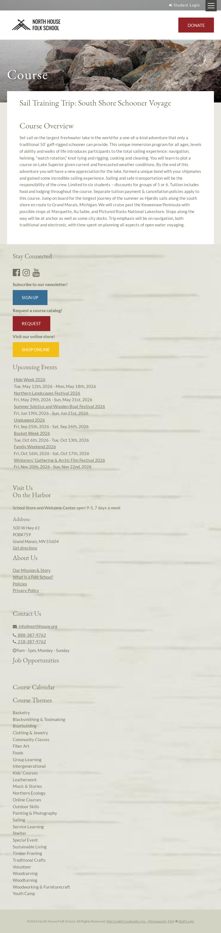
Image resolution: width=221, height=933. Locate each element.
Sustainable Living (30, 846)
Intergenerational (29, 766)
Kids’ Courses (25, 772)
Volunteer (22, 866)
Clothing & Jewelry (30, 732)
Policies (20, 583)
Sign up (30, 297)
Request (31, 323)
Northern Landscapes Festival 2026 (47, 393)
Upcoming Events (35, 367)
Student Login (184, 5)
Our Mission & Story (32, 570)
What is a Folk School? (33, 577)
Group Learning (27, 759)
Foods (18, 752)
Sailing (19, 819)
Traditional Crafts (29, 860)
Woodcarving (25, 873)
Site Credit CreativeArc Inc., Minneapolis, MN (140, 921)
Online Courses (27, 799)
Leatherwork (25, 779)
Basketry (21, 712)
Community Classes (31, 739)
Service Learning (28, 826)
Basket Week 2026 (32, 433)
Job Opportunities (36, 660)
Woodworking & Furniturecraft (41, 886)
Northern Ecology (29, 792)
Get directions (25, 547)
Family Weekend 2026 (35, 446)
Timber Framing (27, 853)
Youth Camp (24, 893)
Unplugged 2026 (29, 419)
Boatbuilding (24, 725)
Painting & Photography (35, 813)
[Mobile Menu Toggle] (211, 5)
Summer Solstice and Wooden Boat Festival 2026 (59, 406)
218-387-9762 (29, 641)
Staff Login (184, 921)
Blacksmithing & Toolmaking (39, 719)
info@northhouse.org (35, 626)
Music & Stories (27, 786)
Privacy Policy (26, 590)
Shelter (19, 833)
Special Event (25, 839)
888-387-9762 (29, 635)
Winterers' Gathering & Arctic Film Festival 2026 (59, 460)
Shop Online (36, 349)
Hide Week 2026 (30, 379)
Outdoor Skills (26, 806)
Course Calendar (34, 687)
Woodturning (25, 880)
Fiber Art (21, 745)
